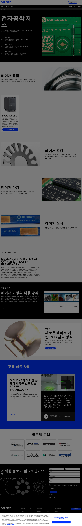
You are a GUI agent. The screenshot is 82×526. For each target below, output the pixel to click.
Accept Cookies (61, 521)
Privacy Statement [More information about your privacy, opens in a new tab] (11, 524)
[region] (41, 519)
